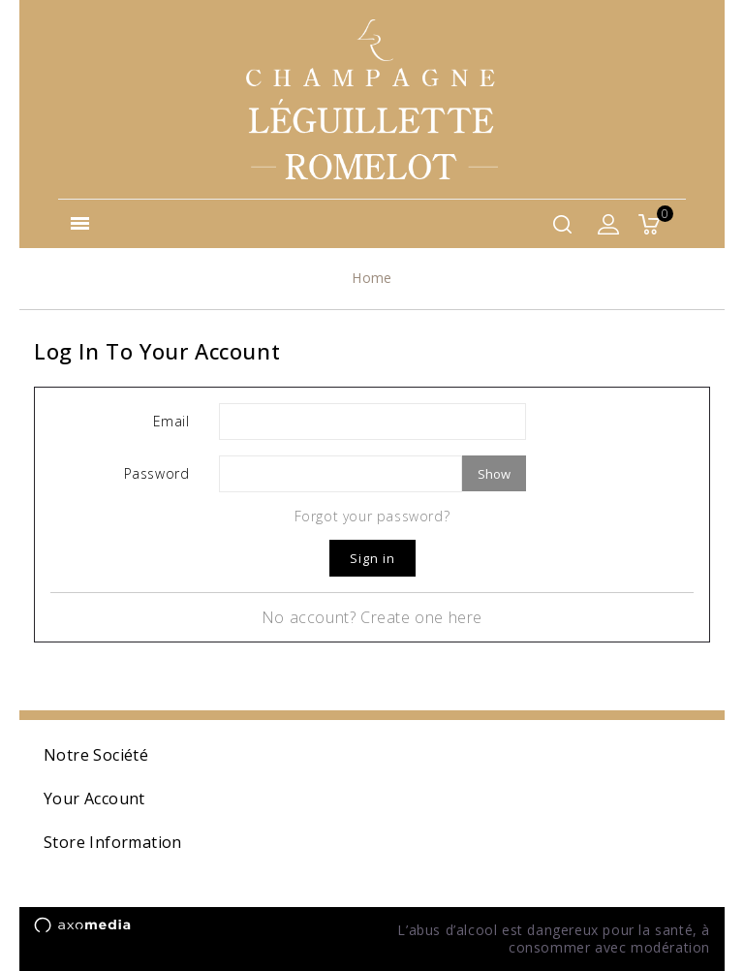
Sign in (372, 558)
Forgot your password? (372, 516)
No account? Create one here (372, 617)
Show (494, 474)
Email (171, 421)
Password (157, 473)
